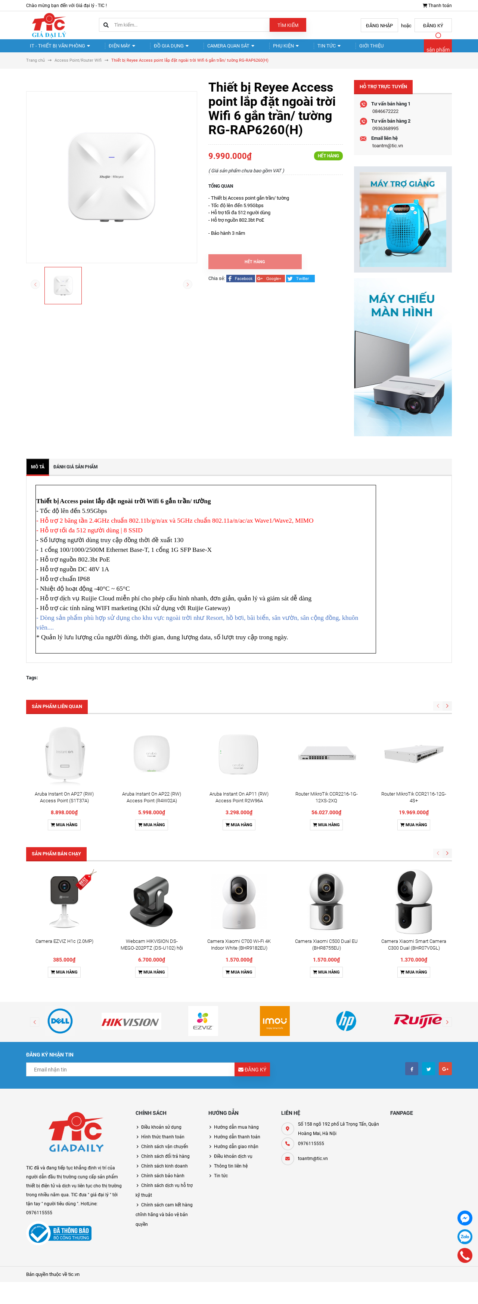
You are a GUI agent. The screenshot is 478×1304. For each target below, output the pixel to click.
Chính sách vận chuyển (164, 1153)
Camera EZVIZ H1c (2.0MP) (64, 947)
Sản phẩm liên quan (57, 713)
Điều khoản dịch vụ (233, 1162)
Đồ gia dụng (158, 49)
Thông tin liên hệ (231, 1172)
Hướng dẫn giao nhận (236, 1153)
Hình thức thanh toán (162, 1143)
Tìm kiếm (287, 25)
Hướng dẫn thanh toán (237, 1143)
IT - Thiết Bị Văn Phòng (57, 49)
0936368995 (385, 135)
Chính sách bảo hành (162, 1182)
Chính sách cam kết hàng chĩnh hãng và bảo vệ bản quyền (164, 1221)
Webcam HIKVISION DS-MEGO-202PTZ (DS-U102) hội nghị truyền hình (152, 954)
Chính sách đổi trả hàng (165, 1162)
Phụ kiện (264, 49)
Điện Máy (114, 49)
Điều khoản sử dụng (161, 1133)
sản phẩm (438, 53)
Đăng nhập (379, 25)
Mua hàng (64, 831)
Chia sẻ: (216, 284)
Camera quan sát (214, 49)
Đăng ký (433, 25)
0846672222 (385, 117)
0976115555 (311, 1150)
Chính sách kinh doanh (164, 1172)
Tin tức (302, 49)
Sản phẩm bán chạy (56, 860)
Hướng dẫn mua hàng (236, 1133)
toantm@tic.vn (387, 152)
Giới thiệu (339, 49)
